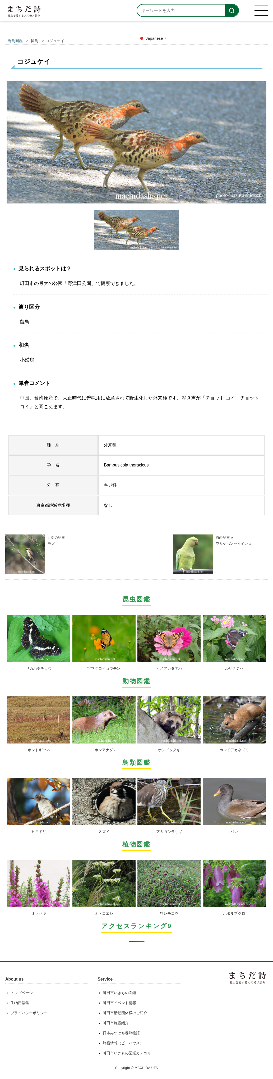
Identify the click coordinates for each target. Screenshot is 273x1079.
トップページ (22, 993)
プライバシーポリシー (29, 1013)
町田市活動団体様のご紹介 (125, 1013)
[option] (136, 144)
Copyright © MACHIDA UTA (136, 1068)
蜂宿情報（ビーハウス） (123, 1043)
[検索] (231, 10)
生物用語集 (20, 1003)
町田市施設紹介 (116, 1023)
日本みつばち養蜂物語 (121, 1033)
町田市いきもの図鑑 (119, 993)
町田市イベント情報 (119, 1003)
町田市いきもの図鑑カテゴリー (129, 1053)
